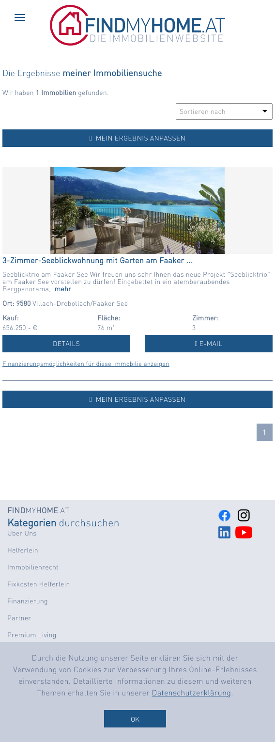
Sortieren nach (203, 111)
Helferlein (22, 550)
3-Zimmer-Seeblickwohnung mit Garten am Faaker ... (97, 260)
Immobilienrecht (33, 567)
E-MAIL (209, 343)
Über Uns (21, 533)
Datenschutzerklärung (191, 692)
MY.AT (38, 510)
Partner (19, 618)
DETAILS (66, 343)
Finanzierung (27, 601)
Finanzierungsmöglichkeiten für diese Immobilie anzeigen (85, 364)
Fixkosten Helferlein (38, 584)
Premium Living (32, 635)
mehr (63, 288)
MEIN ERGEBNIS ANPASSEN (137, 138)
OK (135, 718)
